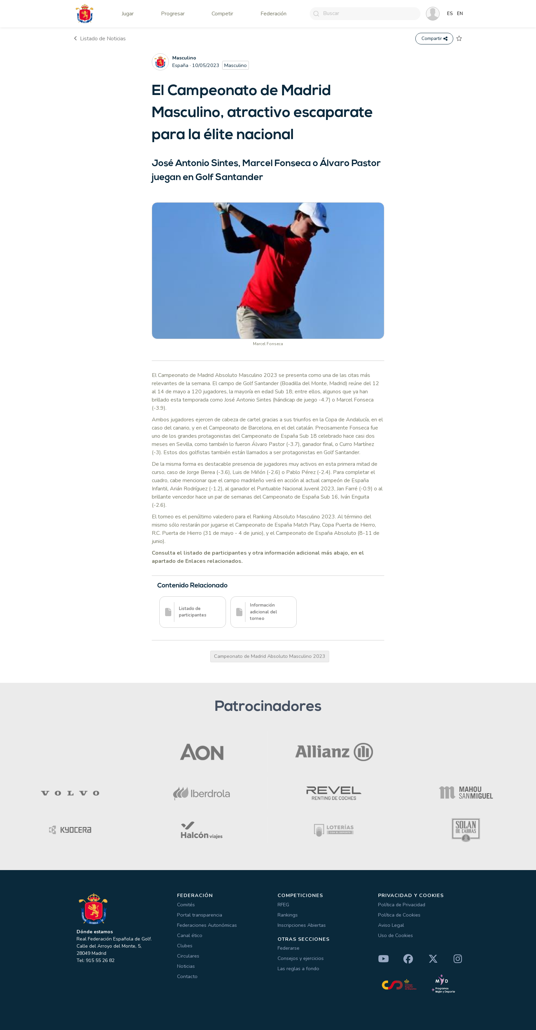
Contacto (187, 976)
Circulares (188, 955)
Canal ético (189, 935)
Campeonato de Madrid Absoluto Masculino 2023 (269, 656)
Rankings (288, 914)
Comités (186, 904)
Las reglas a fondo (298, 968)
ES (450, 14)
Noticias (186, 966)
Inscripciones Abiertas (302, 925)
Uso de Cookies (395, 935)
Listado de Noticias (100, 38)
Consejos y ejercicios (301, 958)
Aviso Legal (391, 925)
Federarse (288, 948)
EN (460, 14)
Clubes (184, 945)
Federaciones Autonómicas (207, 925)
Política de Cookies (399, 914)
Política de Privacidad (401, 904)
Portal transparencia (199, 914)
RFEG (283, 904)
